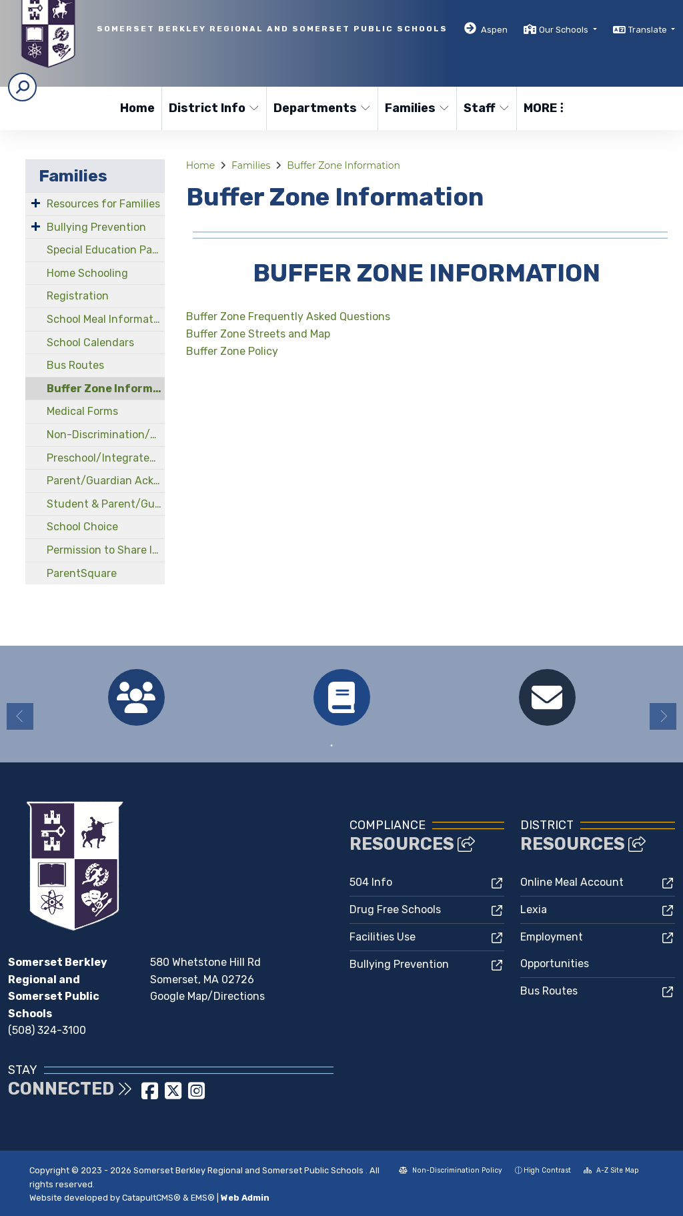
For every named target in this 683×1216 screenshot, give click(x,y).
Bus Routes (75, 365)
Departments (319, 108)
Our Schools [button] (564, 30)
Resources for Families (103, 203)
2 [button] (351, 745)
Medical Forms (82, 411)
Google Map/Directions (207, 996)
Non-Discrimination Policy (450, 1170)
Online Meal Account (572, 882)
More (544, 108)
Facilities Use (383, 937)
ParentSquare (82, 573)
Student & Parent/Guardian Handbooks (106, 504)
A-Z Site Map (611, 1170)
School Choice (82, 526)
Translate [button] (648, 30)
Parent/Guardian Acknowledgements (106, 480)
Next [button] (663, 716)
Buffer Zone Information (106, 388)
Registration (78, 295)
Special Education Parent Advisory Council (106, 249)
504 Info (371, 882)
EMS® (203, 1198)
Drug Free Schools (395, 909)
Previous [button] (20, 716)
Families (416, 108)
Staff (487, 108)
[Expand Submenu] (36, 202)
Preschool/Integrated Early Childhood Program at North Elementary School (106, 458)
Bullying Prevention (96, 227)
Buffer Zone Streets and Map (258, 334)
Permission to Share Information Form (106, 550)
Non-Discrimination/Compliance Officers (106, 434)
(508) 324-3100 (47, 1030)
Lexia (533, 909)
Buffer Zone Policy (232, 351)
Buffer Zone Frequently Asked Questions (288, 316)
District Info (212, 108)
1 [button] (331, 745)
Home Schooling (87, 273)
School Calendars (90, 342)
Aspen (494, 30)
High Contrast (547, 1170)
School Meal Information (106, 319)
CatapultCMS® (151, 1198)
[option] (136, 697)
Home (137, 108)
